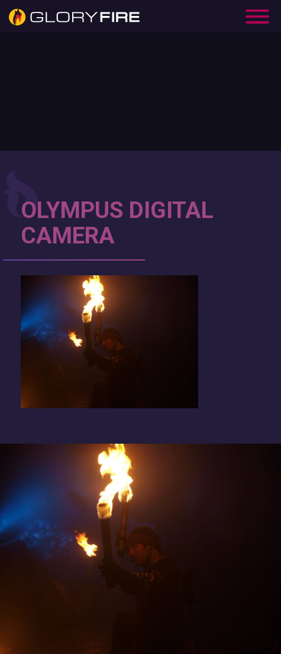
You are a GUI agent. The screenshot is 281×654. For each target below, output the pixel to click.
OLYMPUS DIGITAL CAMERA (117, 223)
